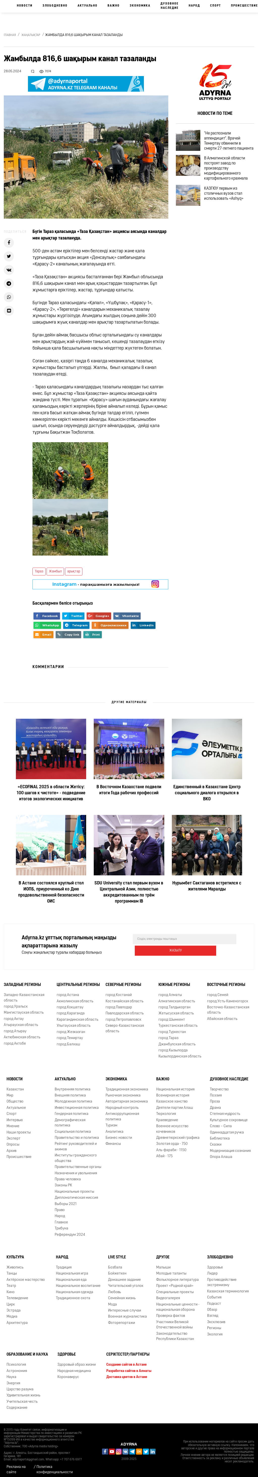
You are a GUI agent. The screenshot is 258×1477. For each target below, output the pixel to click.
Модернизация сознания (230, 1147)
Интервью (15, 1117)
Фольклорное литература (177, 1276)
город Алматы (170, 991)
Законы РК (63, 1182)
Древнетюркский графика (178, 1134)
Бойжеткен (117, 1270)
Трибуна (61, 1225)
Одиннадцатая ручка (227, 1129)
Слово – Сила (221, 1123)
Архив (11, 1147)
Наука (11, 1374)
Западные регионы (22, 981)
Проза (215, 1098)
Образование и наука (27, 1351)
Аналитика (114, 1128)
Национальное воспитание (78, 1282)
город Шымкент (171, 1016)
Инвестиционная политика (77, 1104)
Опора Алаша (221, 1153)
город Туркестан (172, 1029)
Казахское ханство (172, 1098)
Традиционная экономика (127, 1086)
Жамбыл (55, 571)
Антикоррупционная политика (122, 1113)
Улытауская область (73, 1022)
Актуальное (16, 1104)
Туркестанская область (178, 1022)
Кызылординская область (179, 1053)
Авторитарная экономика (127, 1098)
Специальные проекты (175, 1289)
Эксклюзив (216, 1319)
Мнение (13, 1123)
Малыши (163, 1264)
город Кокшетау (70, 1004)
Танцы (12, 1270)
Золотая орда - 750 (172, 1140)
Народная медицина (74, 1367)
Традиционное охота (73, 1295)
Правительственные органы (78, 1163)
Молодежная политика (73, 1098)
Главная (10, 35)
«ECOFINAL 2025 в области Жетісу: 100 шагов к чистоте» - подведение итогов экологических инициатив (51, 793)
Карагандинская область (77, 1016)
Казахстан (15, 1086)
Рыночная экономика (123, 1092)
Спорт (215, 5)
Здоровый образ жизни (76, 1361)
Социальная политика (73, 1128)
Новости (25, 5)
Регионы (214, 1325)
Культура (15, 1254)
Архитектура (17, 1319)
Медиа (12, 1313)
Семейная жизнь (122, 1295)
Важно (114, 5)
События (214, 1294)
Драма (215, 1104)
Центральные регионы (78, 981)
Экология (214, 1331)
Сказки (215, 1141)
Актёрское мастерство (26, 1276)
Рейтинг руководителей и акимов (76, 1143)
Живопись (15, 1264)
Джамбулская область (177, 1041)
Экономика (140, 5)
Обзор (212, 1306)
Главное (61, 1219)
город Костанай (119, 991)
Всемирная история (172, 1092)
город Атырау (15, 1028)
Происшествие (19, 1153)
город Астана (68, 991)
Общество (15, 1098)
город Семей (217, 991)
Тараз (39, 571)
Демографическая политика (70, 1119)
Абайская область (222, 1015)
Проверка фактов (170, 1312)
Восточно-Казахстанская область (228, 1006)
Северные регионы (123, 981)
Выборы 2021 (66, 1200)
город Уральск (16, 1003)
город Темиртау (70, 1035)
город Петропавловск (123, 1016)
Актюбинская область (22, 1034)
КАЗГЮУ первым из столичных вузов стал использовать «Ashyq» (228, 203)
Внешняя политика (70, 1092)
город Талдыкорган (174, 1004)
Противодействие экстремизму (222, 1279)
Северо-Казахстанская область (125, 1024)
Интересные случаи (124, 1307)
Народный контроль (122, 1104)
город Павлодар (119, 1004)
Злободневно (55, 5)
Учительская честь (22, 1398)
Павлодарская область (125, 1010)
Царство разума (20, 1386)
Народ (194, 5)
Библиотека (220, 1135)
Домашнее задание (124, 1276)
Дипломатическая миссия (76, 1194)
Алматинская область (176, 998)
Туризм (111, 1122)
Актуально (88, 5)
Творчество (219, 1086)
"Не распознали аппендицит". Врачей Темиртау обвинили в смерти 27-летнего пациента (227, 145)
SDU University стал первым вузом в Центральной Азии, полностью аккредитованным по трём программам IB (128, 892)
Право (60, 1207)
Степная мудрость (225, 1110)
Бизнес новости (119, 1134)
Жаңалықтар (30, 35)
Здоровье (215, 1264)
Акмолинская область (75, 998)
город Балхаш (68, 1041)
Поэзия (216, 1092)
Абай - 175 (164, 1153)
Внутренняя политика (72, 1086)
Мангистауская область (24, 1009)
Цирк (11, 1301)
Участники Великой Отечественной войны (174, 1321)
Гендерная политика (71, 1110)
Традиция (64, 1264)
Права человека (68, 1176)
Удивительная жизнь (23, 1392)
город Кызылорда (173, 1047)
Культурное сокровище (229, 1117)
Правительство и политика (77, 1134)
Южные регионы (174, 981)
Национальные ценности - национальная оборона (178, 1303)
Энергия (13, 1380)
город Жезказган (71, 1029)
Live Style (117, 1254)
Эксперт (13, 1135)
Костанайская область (124, 998)
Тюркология (166, 1110)
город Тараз (168, 1035)
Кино (11, 1289)
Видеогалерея (168, 1295)
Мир (10, 1092)
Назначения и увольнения (76, 1170)
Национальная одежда (74, 1289)
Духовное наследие (169, 6)
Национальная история (175, 1086)
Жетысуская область (176, 1010)
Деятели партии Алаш (174, 1104)
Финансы (113, 1140)
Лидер (212, 1270)
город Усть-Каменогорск (227, 998)
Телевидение (17, 1295)
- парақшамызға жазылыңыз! (95, 584)
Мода (112, 1301)
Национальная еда (71, 1276)
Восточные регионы (226, 981)
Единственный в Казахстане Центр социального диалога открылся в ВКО (207, 793)
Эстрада (14, 1307)
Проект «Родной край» (175, 1282)
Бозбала (115, 1264)
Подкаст (214, 1300)
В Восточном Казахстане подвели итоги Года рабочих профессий (128, 790)
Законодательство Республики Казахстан (175, 1332)
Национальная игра (72, 1270)
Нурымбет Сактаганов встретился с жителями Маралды (206, 886)
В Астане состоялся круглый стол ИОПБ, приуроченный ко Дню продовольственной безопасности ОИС (51, 892)
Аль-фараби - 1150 (171, 1147)
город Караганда (71, 1010)
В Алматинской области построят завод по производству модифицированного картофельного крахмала (230, 176)
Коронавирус (68, 1374)
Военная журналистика (127, 1313)
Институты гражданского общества (76, 1154)
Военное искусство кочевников (172, 1125)
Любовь (114, 1289)
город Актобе (15, 1040)
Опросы (13, 1141)
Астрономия (17, 1367)
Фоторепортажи (121, 1319)
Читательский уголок (125, 1282)
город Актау (14, 1015)
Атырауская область (21, 1021)
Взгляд (212, 1312)
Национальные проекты (74, 1188)
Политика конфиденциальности (55, 1466)
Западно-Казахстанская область (24, 994)
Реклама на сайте (16, 1466)
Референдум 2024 (70, 1231)
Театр (11, 1282)
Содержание (17, 1404)
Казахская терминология (228, 1288)
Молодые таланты (171, 1270)
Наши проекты (19, 1129)
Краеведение (167, 1117)
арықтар (73, 571)
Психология (16, 1361)
